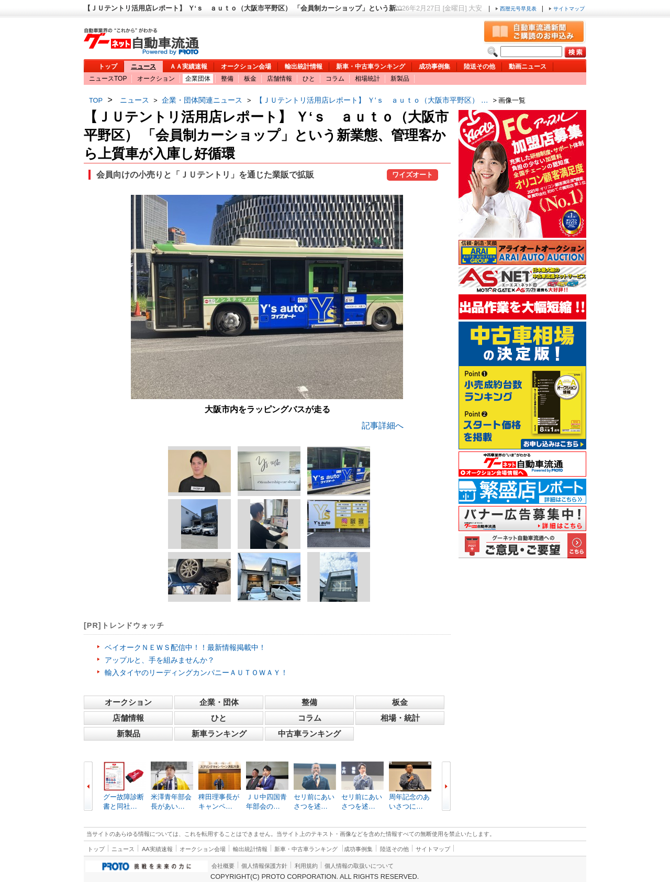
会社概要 (222, 866)
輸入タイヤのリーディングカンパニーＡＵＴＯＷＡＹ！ (196, 672)
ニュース (143, 66)
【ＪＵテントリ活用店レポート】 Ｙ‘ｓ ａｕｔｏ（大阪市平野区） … (371, 100)
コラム (335, 78)
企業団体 (197, 78)
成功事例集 (434, 66)
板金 (250, 78)
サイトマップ (567, 9)
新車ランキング (219, 733)
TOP (96, 100)
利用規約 (306, 866)
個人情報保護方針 (264, 866)
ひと (309, 78)
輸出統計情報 (303, 66)
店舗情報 (279, 78)
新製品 (399, 78)
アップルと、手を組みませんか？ (160, 660)
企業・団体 (219, 702)
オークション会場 (246, 66)
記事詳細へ (383, 425)
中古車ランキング (309, 733)
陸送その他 (479, 66)
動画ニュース (527, 66)
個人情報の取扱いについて (359, 866)
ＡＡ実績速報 (188, 66)
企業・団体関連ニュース (202, 100)
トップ (107, 66)
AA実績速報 (157, 849)
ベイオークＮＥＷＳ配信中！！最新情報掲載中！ (185, 647)
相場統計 (367, 78)
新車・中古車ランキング (370, 66)
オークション (156, 78)
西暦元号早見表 (516, 9)
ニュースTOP (108, 78)
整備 (227, 78)
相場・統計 (400, 717)
